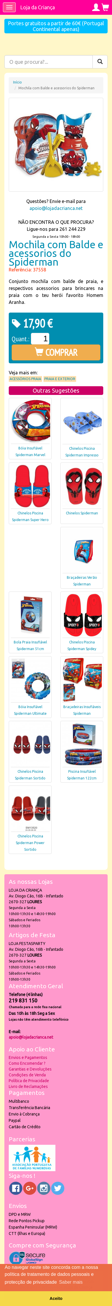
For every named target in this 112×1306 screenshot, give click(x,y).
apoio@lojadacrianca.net (56, 208)
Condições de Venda (27, 1075)
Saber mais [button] (71, 1282)
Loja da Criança (37, 7)
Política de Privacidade (29, 1080)
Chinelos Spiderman (82, 513)
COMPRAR (56, 352)
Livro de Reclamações (28, 1086)
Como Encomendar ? (27, 1063)
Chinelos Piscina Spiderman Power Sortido (30, 842)
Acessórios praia (25, 379)
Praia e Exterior (59, 379)
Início (17, 82)
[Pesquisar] (100, 61)
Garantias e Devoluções (30, 1069)
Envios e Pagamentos (28, 1057)
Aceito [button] (56, 1298)
